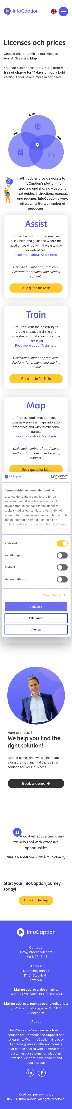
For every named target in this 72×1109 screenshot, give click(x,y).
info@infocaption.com (36, 952)
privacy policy (43, 1094)
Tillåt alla (36, 606)
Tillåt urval (36, 618)
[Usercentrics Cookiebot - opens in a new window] (51, 476)
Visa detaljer (51, 595)
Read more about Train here (35, 345)
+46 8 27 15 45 (36, 957)
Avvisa (36, 629)
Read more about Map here (35, 436)
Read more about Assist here (35, 255)
